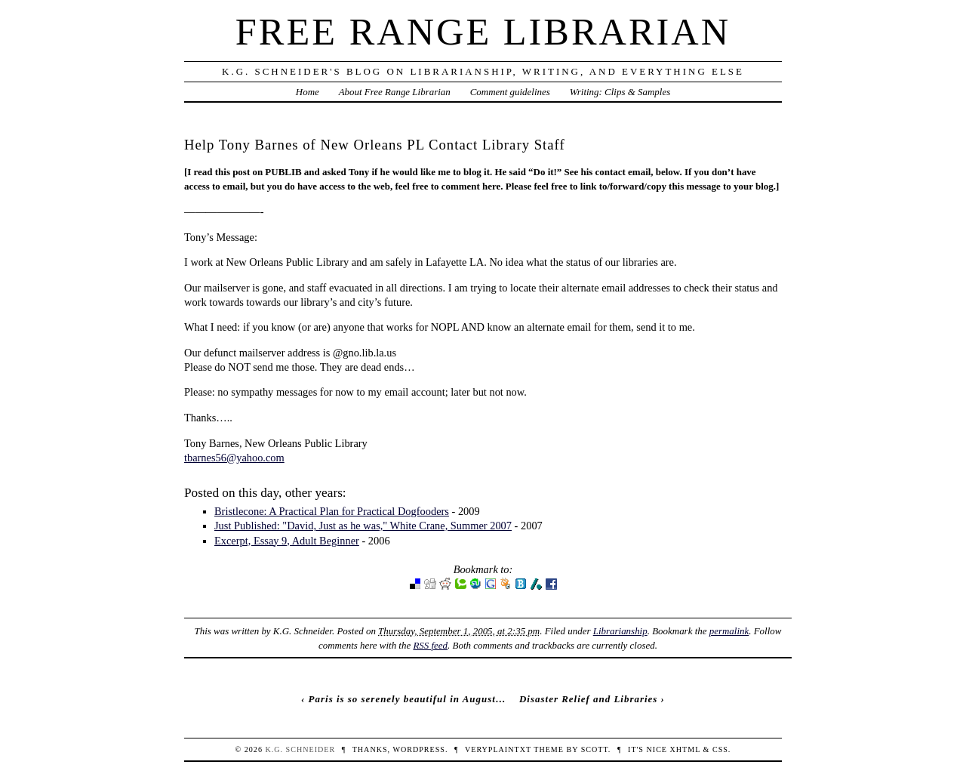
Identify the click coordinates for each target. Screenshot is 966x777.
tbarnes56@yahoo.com (234, 458)
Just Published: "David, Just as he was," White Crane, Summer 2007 (363, 526)
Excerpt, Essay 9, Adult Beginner (286, 541)
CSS (720, 749)
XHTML (685, 749)
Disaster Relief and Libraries (588, 699)
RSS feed (430, 645)
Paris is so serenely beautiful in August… (407, 699)
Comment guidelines (510, 91)
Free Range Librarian (483, 32)
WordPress (418, 749)
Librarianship (620, 631)
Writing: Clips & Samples (620, 91)
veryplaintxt (498, 749)
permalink (729, 631)
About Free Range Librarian (395, 91)
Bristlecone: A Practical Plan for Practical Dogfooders (331, 511)
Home (307, 91)
